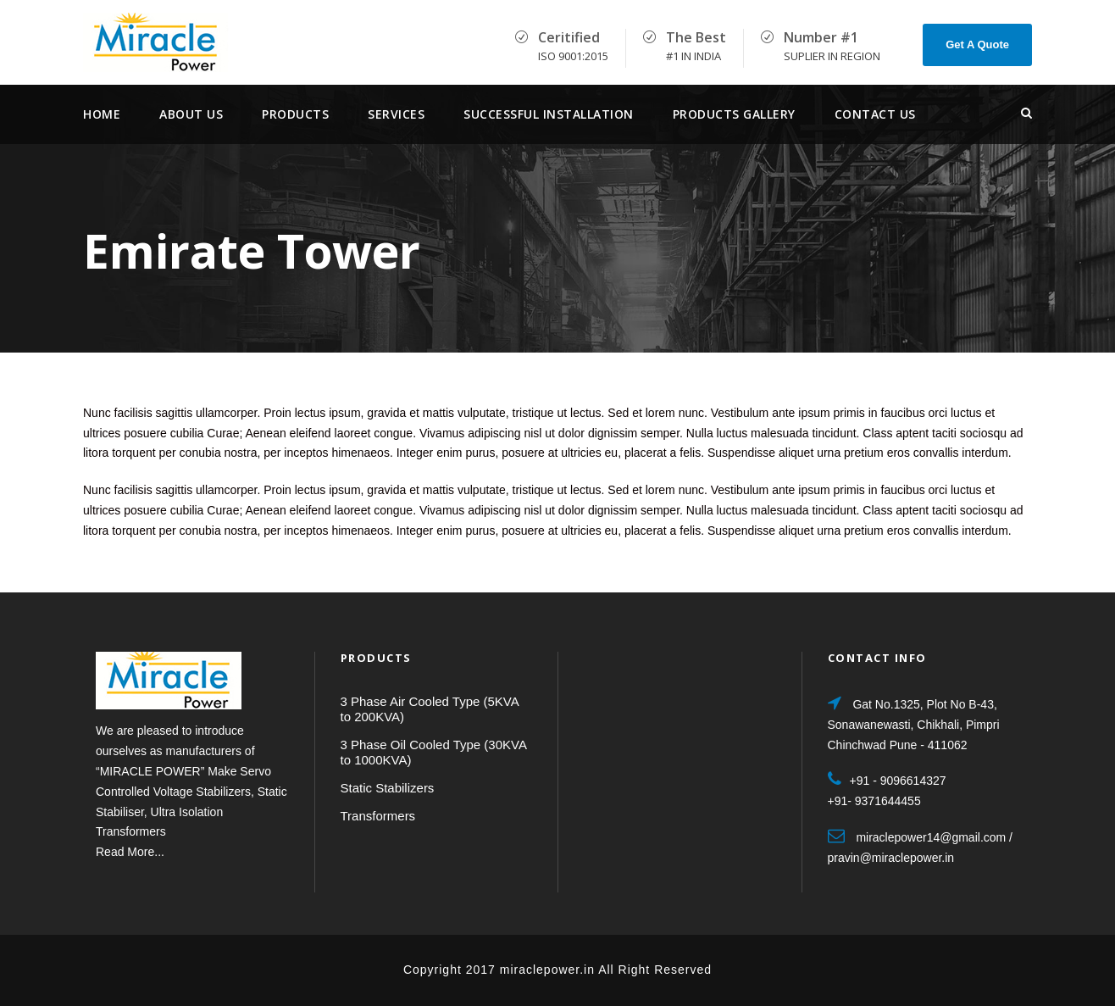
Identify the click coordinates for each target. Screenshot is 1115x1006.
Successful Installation (548, 114)
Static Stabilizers (388, 788)
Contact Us (875, 114)
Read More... (130, 852)
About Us (191, 114)
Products (295, 114)
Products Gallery (734, 114)
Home (101, 114)
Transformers (378, 816)
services (396, 114)
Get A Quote (977, 44)
